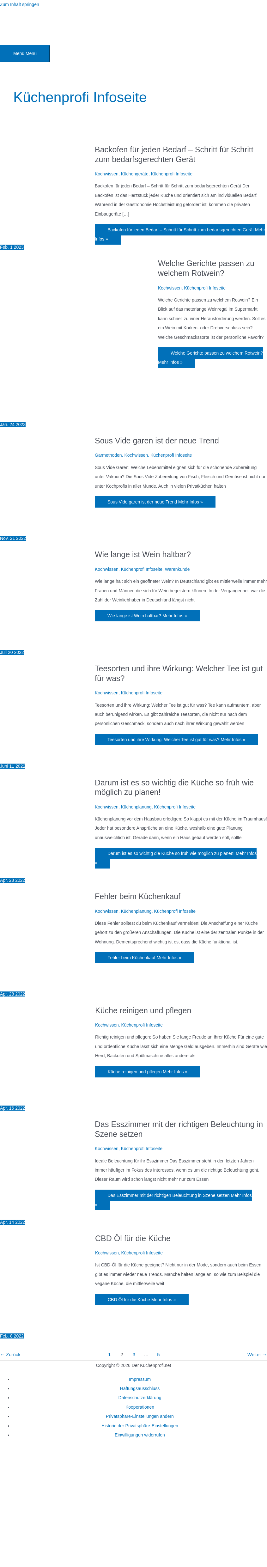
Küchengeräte (134, 173)
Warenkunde (177, 569)
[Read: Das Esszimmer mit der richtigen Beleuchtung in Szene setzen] (47, 1212)
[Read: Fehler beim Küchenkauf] (47, 984)
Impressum (140, 1379)
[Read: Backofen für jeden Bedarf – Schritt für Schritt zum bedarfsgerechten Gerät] (47, 238)
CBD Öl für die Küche (133, 1238)
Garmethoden (108, 455)
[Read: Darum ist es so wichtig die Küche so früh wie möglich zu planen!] (47, 871)
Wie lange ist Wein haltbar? (143, 554)
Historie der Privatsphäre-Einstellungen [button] (139, 1425)
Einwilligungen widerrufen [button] (140, 1434)
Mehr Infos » (180, 234)
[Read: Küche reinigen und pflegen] (47, 1098)
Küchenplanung (136, 806)
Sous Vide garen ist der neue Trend (157, 440)
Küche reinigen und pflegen (143, 1010)
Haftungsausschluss (140, 1388)
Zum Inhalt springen (19, 4)
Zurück (10, 1354)
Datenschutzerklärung (139, 1397)
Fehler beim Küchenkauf (137, 896)
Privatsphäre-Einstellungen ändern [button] (140, 1416)
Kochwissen (106, 173)
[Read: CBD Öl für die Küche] (47, 1326)
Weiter (257, 1354)
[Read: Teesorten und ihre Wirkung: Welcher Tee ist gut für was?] (47, 756)
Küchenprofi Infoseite (171, 173)
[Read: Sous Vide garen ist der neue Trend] (47, 529)
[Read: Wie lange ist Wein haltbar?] (47, 642)
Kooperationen (139, 1407)
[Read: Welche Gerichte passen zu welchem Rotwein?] (79, 415)
